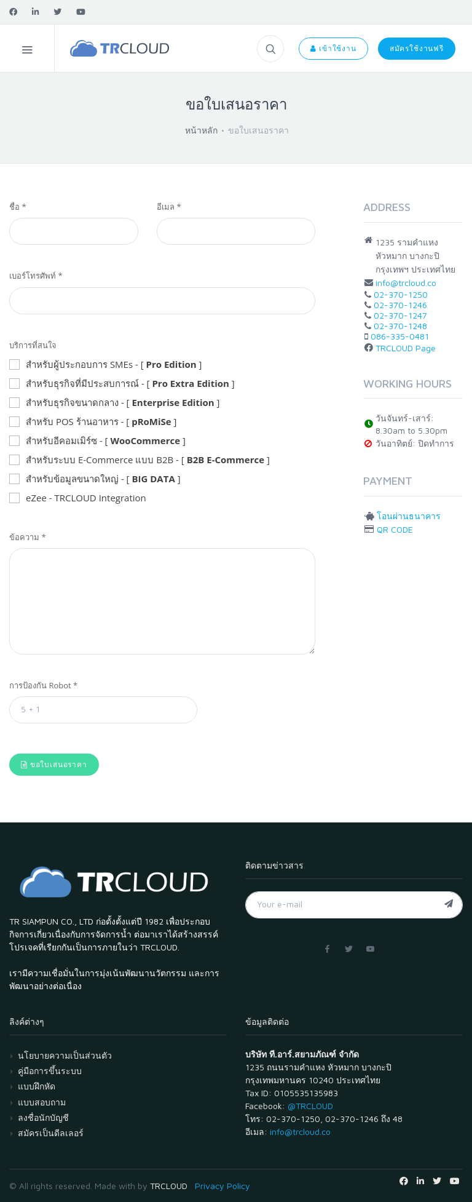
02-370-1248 (400, 325)
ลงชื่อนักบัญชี (43, 1117)
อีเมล (169, 206)
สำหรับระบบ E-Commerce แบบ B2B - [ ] (139, 460)
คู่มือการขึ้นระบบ (50, 1070)
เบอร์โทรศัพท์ (36, 275)
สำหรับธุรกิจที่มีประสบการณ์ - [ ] (122, 384)
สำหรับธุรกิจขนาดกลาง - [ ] (114, 403)
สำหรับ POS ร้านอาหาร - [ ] (92, 422)
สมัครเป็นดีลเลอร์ (51, 1133)
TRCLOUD (168, 1185)
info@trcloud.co (406, 282)
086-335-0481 (400, 336)
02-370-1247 (400, 315)
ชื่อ (17, 206)
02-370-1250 (401, 294)
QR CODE (395, 529)
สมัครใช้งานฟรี (417, 48)
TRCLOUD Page (406, 348)
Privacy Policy (222, 1185)
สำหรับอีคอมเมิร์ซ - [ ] (97, 441)
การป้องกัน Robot (43, 685)
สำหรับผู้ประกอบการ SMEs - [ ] (105, 365)
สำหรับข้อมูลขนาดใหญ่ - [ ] (95, 479)
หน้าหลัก (201, 130)
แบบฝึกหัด (36, 1086)
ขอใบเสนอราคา (54, 764)
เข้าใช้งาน (333, 48)
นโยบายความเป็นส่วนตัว (65, 1055)
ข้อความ (27, 537)
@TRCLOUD (310, 1106)
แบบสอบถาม (42, 1102)
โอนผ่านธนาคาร (409, 516)
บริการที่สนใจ (33, 345)
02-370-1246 (400, 305)
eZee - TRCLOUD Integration (77, 498)
